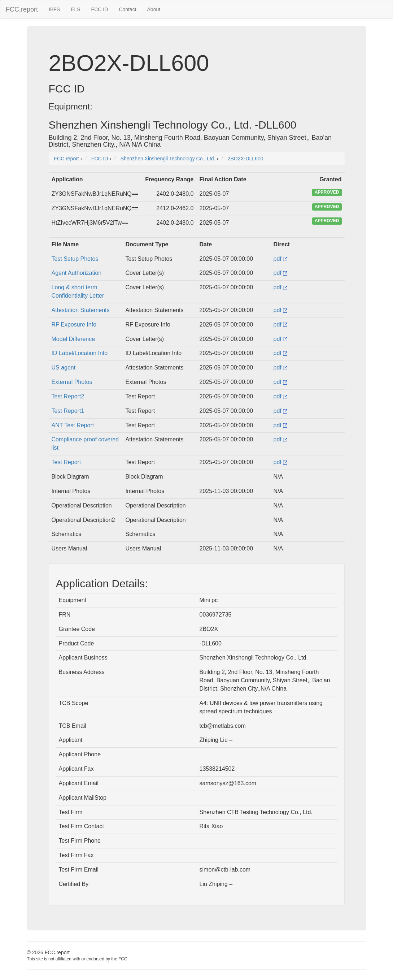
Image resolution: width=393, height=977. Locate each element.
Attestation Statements (81, 310)
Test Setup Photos (75, 259)
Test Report (66, 462)
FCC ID (99, 9)
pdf (281, 259)
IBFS (54, 9)
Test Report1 (68, 411)
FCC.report (22, 9)
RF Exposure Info (74, 324)
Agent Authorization (77, 273)
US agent (64, 367)
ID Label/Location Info (80, 353)
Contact (127, 9)
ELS (75, 9)
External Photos (72, 382)
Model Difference (73, 339)
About (154, 9)
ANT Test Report (73, 425)
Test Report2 (68, 396)
